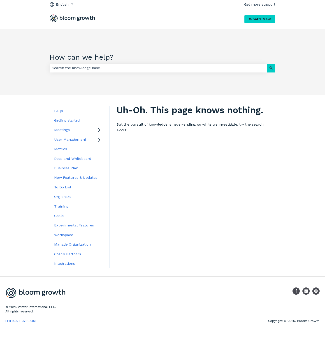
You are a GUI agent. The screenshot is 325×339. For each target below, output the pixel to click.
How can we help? (82, 57)
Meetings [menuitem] (62, 130)
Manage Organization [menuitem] (72, 244)
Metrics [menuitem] (60, 149)
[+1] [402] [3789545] (20, 321)
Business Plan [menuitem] (66, 168)
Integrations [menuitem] (64, 263)
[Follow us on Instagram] (316, 291)
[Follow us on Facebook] (296, 291)
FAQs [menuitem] (58, 111)
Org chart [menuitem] (62, 196)
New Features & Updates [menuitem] (75, 177)
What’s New (260, 19)
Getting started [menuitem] (67, 120)
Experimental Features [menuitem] (74, 225)
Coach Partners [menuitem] (67, 254)
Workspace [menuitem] (63, 235)
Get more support (259, 4)
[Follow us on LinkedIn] (306, 291)
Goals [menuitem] (59, 216)
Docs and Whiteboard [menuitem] (72, 158)
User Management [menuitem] (70, 139)
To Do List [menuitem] (62, 187)
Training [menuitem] (61, 206)
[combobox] (158, 68)
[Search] (271, 68)
